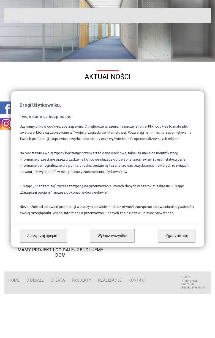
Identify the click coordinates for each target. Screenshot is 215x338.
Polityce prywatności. (158, 213)
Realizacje (110, 280)
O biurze (38, 15)
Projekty (81, 280)
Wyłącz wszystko (112, 235)
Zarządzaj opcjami (43, 235)
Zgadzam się (176, 235)
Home (18, 15)
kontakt (137, 280)
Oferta (60, 18)
